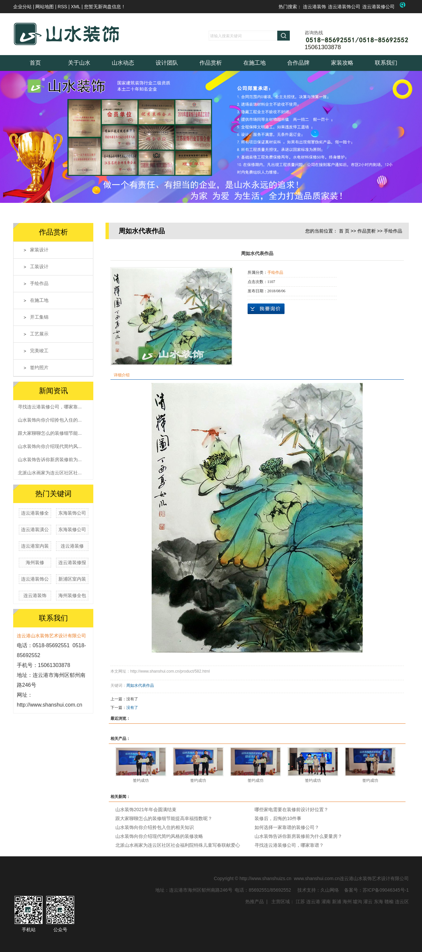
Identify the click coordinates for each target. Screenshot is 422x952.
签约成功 (141, 780)
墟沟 (357, 901)
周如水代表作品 (140, 685)
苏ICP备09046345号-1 (386, 890)
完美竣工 (39, 350)
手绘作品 (39, 283)
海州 (347, 901)
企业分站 (22, 6)
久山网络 (329, 890)
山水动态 (123, 63)
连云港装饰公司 (344, 6)
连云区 (402, 901)
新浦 (336, 901)
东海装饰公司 (72, 513)
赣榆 (389, 901)
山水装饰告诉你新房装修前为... (50, 459)
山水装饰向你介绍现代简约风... (50, 446)
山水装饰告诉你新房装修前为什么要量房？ (298, 836)
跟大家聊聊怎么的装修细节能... (50, 433)
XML (75, 6)
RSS (62, 6)
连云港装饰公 (35, 579)
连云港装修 (72, 546)
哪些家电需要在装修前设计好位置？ (291, 809)
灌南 (326, 901)
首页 (35, 63)
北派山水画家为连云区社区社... (50, 472)
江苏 (300, 901)
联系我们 (386, 63)
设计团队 (167, 63)
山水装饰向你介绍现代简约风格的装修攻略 (159, 836)
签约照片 (39, 367)
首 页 (344, 231)
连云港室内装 (35, 546)
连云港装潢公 (35, 529)
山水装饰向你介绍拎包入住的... (50, 420)
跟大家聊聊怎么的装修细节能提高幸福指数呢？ (163, 818)
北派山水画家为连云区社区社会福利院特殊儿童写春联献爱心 (177, 845)
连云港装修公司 (378, 6)
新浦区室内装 (72, 579)
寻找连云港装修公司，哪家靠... (50, 406)
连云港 (313, 901)
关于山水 (79, 63)
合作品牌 (298, 63)
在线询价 (266, 308)
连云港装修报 (72, 562)
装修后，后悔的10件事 (278, 818)
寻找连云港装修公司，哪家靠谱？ (289, 845)
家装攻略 (342, 63)
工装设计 (39, 266)
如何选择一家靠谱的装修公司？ (287, 827)
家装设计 (39, 249)
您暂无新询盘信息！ (105, 6)
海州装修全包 (72, 595)
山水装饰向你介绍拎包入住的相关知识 (154, 827)
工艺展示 (39, 334)
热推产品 (254, 901)
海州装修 (35, 562)
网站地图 (45, 6)
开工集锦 (39, 317)
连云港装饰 (314, 6)
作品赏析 (210, 63)
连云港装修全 (35, 513)
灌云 (368, 901)
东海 (378, 901)
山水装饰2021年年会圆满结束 (145, 809)
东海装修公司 (72, 529)
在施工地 (254, 63)
